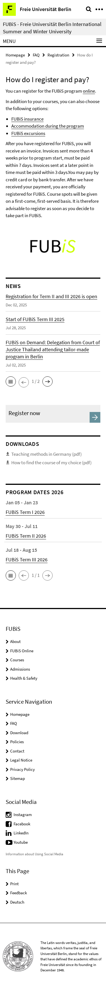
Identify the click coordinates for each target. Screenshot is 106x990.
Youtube (21, 842)
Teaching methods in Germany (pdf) (46, 454)
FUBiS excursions (28, 133)
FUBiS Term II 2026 (26, 536)
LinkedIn (21, 833)
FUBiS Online (21, 650)
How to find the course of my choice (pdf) (51, 462)
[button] (11, 381)
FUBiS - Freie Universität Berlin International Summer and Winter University (52, 28)
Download (19, 732)
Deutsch (17, 902)
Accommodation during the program (47, 126)
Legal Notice (21, 760)
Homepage (15, 55)
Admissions (20, 669)
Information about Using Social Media (34, 854)
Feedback (18, 892)
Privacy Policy (22, 769)
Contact (17, 751)
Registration (58, 55)
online (89, 91)
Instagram (23, 814)
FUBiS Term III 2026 (26, 559)
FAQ (36, 55)
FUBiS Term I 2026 (25, 512)
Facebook (22, 824)
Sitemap (17, 778)
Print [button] (14, 883)
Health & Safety (23, 678)
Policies (17, 741)
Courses (17, 659)
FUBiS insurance (27, 119)
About (15, 641)
